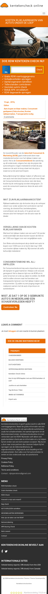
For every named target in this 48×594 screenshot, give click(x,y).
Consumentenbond (24, 161)
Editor (6, 105)
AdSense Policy (7, 466)
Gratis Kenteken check (9, 490)
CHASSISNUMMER (15, 355)
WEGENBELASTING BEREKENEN (12, 513)
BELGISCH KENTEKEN (16, 360)
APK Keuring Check (8, 527)
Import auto (13, 399)
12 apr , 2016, (9, 102)
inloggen (12, 331)
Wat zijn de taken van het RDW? (12, 518)
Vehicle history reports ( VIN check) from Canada (20, 569)
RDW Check (5, 495)
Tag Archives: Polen (16, 390)
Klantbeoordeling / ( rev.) (35, 593)
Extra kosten (18, 111)
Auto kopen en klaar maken (15, 109)
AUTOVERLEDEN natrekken (10, 509)
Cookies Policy (7, 462)
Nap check (5, 504)
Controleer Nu (10, 307)
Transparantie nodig (24, 114)
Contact (4, 536)
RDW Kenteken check (9, 486)
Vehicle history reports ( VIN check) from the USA (21, 565)
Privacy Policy (6, 458)
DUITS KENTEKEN (15, 364)
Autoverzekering (7, 522)
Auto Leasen (5, 531)
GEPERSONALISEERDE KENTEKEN (20, 369)
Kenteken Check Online (17, 374)
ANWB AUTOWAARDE (16, 395)
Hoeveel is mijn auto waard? (11, 499)
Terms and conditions (10, 470)
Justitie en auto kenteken (18, 385)
